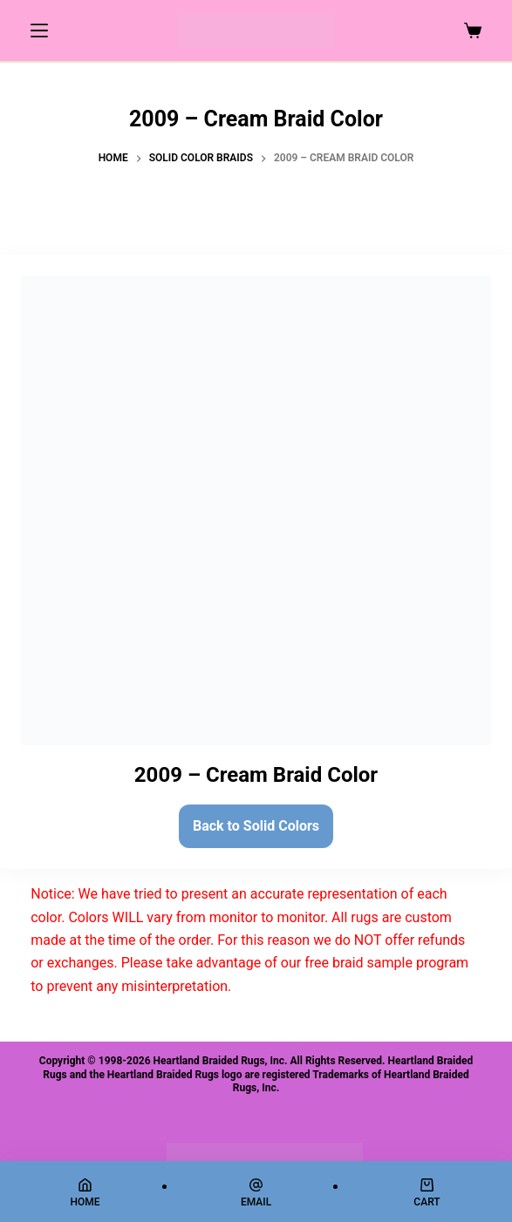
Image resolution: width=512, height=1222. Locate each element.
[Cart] (427, 1192)
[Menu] (39, 30)
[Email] (256, 1192)
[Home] (85, 1192)
